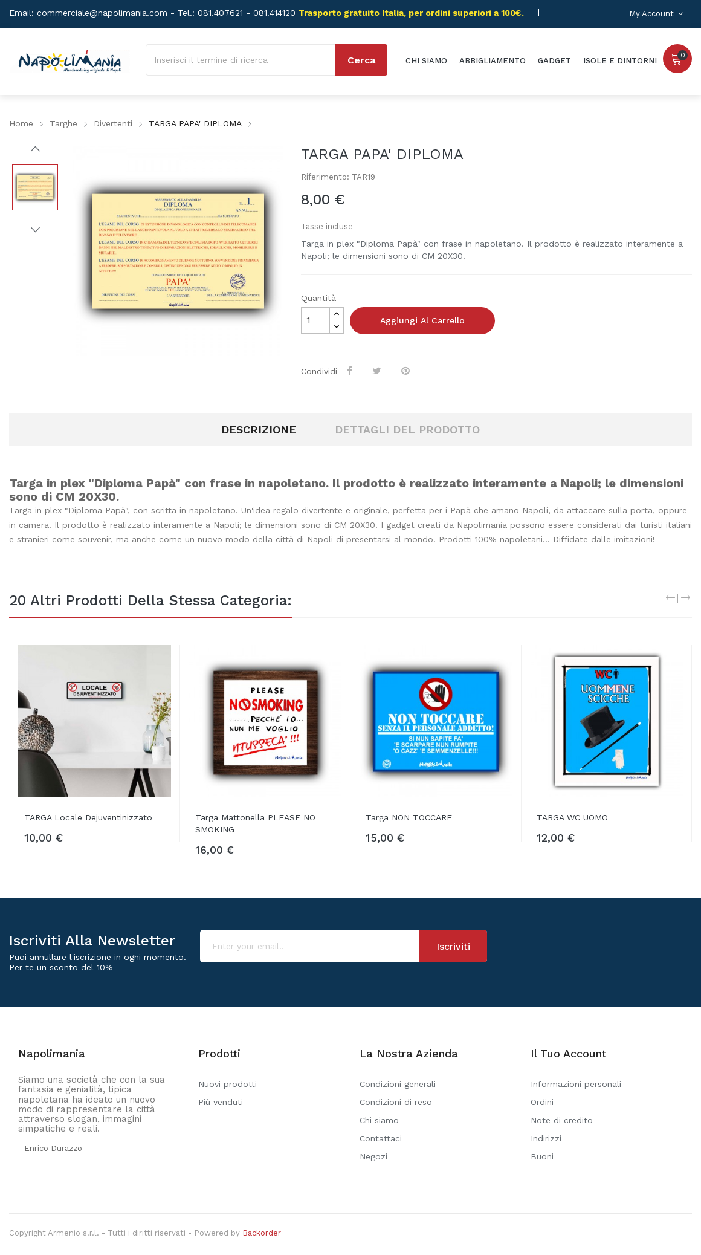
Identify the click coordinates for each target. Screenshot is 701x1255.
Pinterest (406, 370)
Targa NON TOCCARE (409, 817)
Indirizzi (546, 1138)
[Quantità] (315, 320)
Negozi (373, 1156)
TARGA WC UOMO (572, 817)
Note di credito (562, 1120)
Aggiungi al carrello (422, 320)
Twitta (378, 370)
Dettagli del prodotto (407, 429)
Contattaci (381, 1138)
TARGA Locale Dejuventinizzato (88, 817)
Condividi (351, 370)
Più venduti (220, 1102)
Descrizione (258, 429)
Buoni (542, 1156)
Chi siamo (379, 1120)
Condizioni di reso (396, 1102)
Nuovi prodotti (227, 1084)
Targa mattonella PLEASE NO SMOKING (255, 823)
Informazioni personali (576, 1084)
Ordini (542, 1102)
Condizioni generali (398, 1084)
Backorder (261, 1232)
